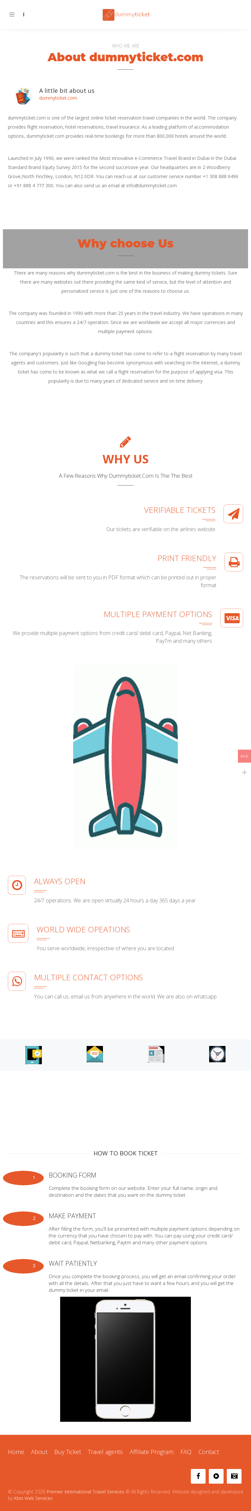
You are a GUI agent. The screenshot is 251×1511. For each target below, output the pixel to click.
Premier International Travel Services (85, 1492)
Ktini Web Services (33, 1498)
